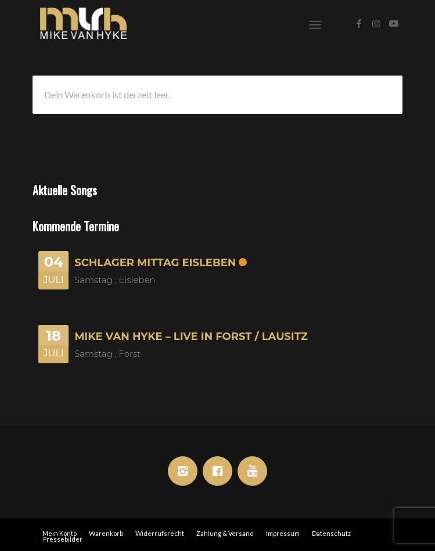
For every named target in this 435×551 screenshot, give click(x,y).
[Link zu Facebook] (359, 23)
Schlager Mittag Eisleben (155, 262)
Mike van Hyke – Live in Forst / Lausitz (191, 336)
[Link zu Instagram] (376, 23)
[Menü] (315, 23)
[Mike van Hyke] (180, 23)
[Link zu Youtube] (393, 23)
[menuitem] (315, 23)
